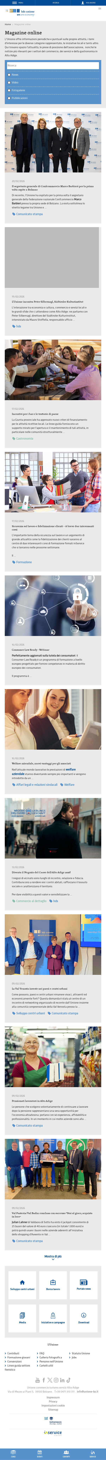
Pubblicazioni (20, 98)
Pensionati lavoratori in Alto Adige (32, 1101)
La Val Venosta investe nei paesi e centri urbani (39, 988)
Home (8, 24)
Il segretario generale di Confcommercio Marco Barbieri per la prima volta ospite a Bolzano (53, 187)
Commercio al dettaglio (29, 901)
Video (15, 82)
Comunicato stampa (27, 214)
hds (16, 326)
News (15, 74)
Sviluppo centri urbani (28, 1013)
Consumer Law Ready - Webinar (30, 649)
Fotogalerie (18, 90)
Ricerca (56, 3)
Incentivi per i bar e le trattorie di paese (35, 414)
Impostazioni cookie (53, 1405)
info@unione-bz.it (87, 1391)
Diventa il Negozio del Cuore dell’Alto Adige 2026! (41, 872)
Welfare (67, 785)
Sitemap (53, 1409)
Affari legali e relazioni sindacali (34, 785)
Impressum (53, 1397)
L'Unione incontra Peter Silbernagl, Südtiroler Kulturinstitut (47, 301)
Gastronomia (22, 438)
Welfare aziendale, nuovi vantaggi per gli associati (41, 763)
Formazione (22, 562)
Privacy (53, 1401)
